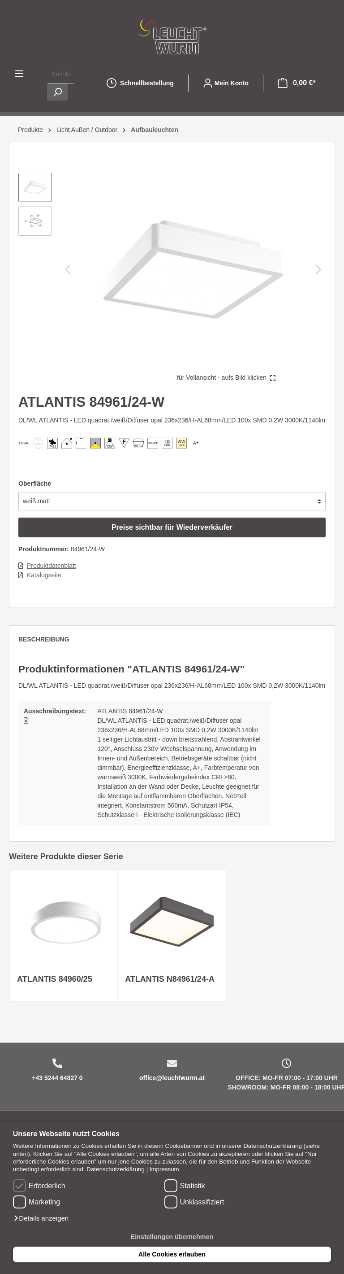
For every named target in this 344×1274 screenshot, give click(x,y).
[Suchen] (57, 92)
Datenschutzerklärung (115, 1169)
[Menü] (19, 73)
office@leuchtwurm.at (172, 1077)
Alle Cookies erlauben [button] (172, 1254)
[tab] (48, 641)
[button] (41, 1218)
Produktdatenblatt (51, 565)
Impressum (164, 1169)
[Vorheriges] (67, 269)
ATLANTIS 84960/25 (54, 979)
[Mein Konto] (226, 83)
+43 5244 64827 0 (57, 1077)
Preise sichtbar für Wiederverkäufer (172, 527)
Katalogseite (44, 575)
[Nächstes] (318, 269)
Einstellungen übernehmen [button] (172, 1236)
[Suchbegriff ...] (60, 74)
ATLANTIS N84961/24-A (170, 979)
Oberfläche (34, 483)
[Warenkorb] (296, 83)
